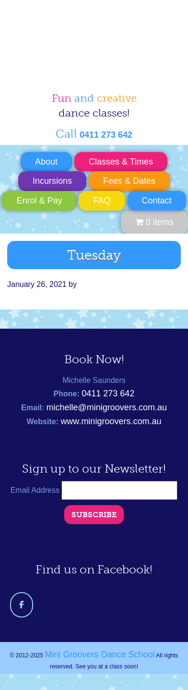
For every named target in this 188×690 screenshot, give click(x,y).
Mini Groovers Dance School (86, 40)
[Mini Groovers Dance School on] (47, 604)
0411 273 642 (108, 393)
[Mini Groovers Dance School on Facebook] (21, 605)
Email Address (36, 490)
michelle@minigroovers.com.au (107, 407)
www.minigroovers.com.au (110, 421)
